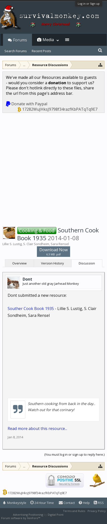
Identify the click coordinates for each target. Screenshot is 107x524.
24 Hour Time (42, 502)
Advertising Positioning (28, 514)
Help (84, 502)
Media (48, 39)
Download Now (53, 251)
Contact (67, 502)
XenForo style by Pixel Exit (58, 518)
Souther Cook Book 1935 (31, 308)
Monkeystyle (14, 502)
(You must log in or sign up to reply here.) (74, 454)
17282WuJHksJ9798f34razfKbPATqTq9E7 (59, 109)
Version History (52, 263)
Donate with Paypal (29, 104)
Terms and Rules (74, 511)
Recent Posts (41, 51)
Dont (27, 279)
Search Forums (15, 51)
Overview (19, 263)
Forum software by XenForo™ (21, 518)
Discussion (87, 263)
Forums (20, 40)
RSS (99, 502)
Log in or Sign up (89, 3)
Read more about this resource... (37, 428)
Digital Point (55, 514)
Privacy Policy (97, 511)
